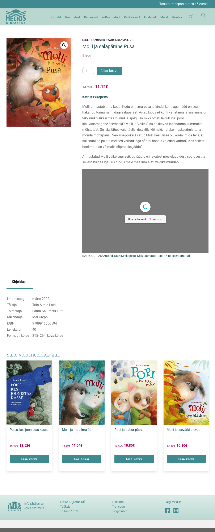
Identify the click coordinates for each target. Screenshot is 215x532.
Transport (118, 506)
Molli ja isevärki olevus (183, 430)
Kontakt (178, 17)
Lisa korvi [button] (29, 459)
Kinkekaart (132, 17)
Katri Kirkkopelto (119, 39)
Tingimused (119, 511)
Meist (164, 17)
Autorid (99, 39)
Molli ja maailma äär (77, 430)
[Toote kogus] (88, 70)
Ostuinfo (118, 502)
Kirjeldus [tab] (19, 282)
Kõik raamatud (146, 256)
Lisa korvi (109, 70)
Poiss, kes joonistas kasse (29, 430)
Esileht (56, 17)
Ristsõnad (91, 17)
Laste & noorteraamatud (174, 256)
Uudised (150, 17)
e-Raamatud (111, 17)
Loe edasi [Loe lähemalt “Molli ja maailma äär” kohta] (81, 459)
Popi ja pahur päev (128, 430)
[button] (64, 45)
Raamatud (72, 17)
